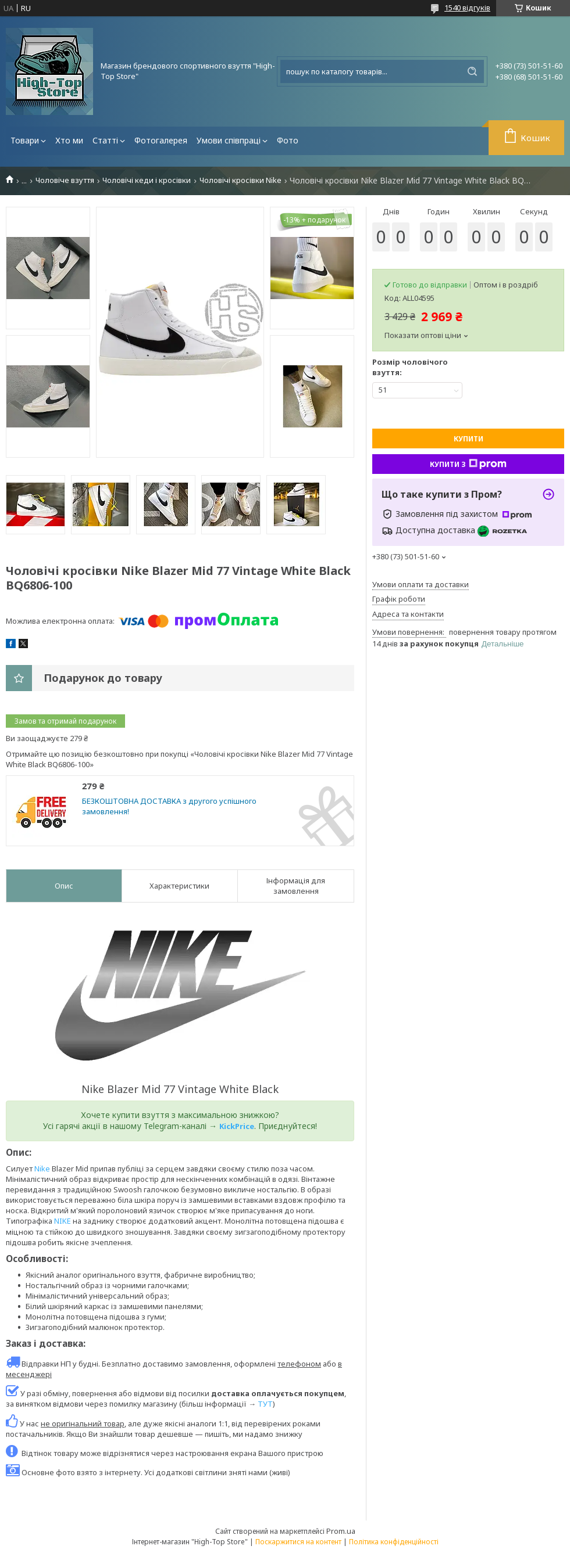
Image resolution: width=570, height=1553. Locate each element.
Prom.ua (340, 1531)
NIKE (62, 1221)
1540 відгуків (467, 7)
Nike (42, 1168)
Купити (468, 439)
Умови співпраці (229, 140)
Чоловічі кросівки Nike (241, 180)
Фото (287, 140)
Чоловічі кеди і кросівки (146, 180)
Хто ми (69, 140)
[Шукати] (472, 71)
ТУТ (265, 1404)
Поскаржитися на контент (298, 1542)
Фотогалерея (160, 140)
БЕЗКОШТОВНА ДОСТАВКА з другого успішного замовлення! (169, 806)
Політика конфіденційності (394, 1542)
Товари (24, 140)
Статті (105, 140)
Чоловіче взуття (64, 180)
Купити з (468, 464)
